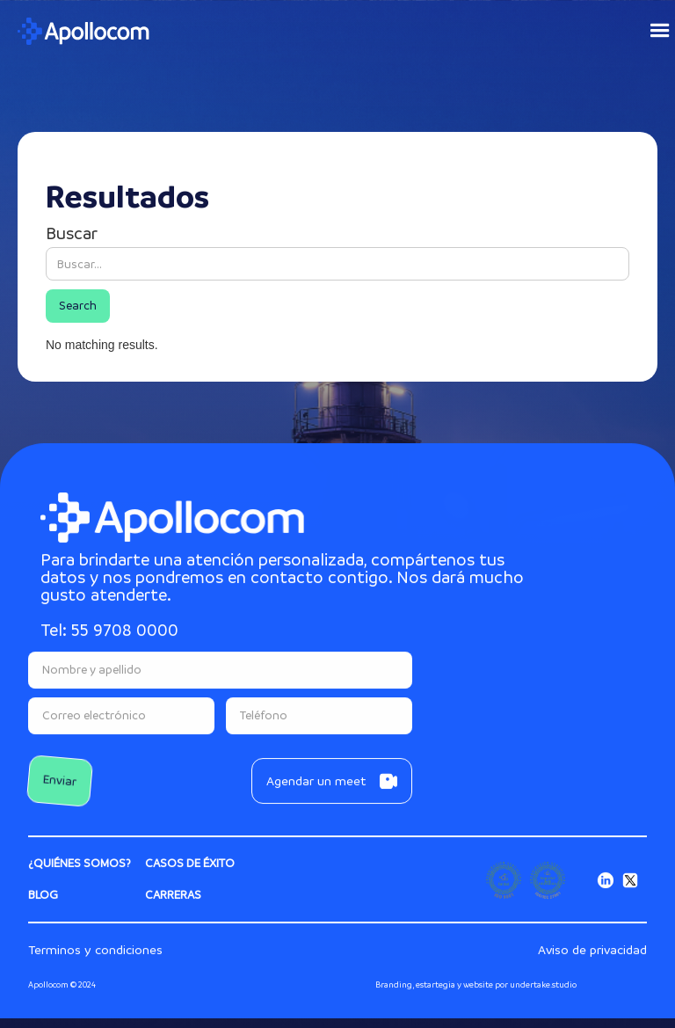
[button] (652, 31)
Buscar (72, 234)
